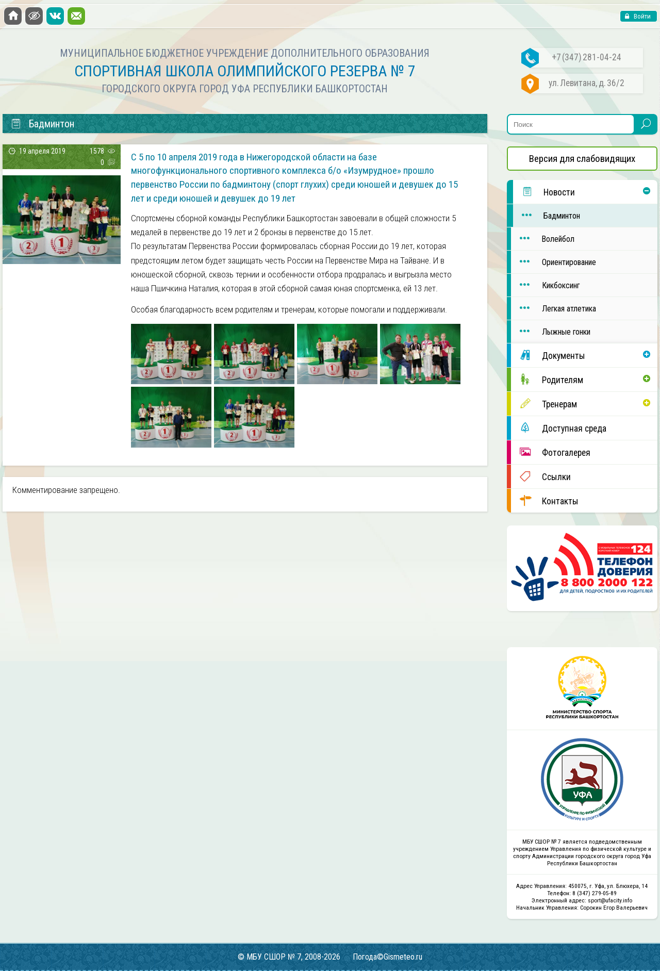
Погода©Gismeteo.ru (387, 957)
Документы (548, 355)
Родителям (547, 379)
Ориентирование (553, 262)
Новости (544, 191)
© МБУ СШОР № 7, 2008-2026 (289, 957)
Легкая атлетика (553, 308)
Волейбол (542, 238)
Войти (641, 16)
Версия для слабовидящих (582, 158)
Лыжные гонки (550, 331)
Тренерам (544, 403)
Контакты (545, 500)
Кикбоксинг (545, 285)
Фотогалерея (550, 452)
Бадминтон (546, 215)
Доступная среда (558, 427)
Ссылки (541, 476)
